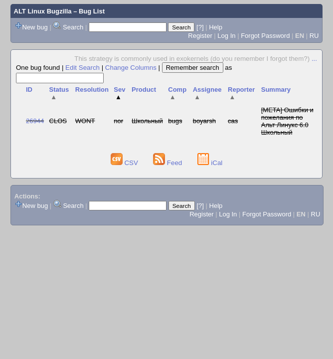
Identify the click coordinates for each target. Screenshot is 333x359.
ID (29, 89)
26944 (35, 121)
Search (73, 27)
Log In (226, 35)
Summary (276, 89)
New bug (35, 27)
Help (215, 27)
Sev (119, 93)
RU (314, 35)
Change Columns (131, 67)
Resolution (92, 89)
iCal (210, 163)
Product (144, 89)
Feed (168, 163)
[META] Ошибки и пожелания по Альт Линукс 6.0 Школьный (287, 121)
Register (200, 35)
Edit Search (82, 67)
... (314, 58)
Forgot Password (265, 35)
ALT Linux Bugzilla (43, 11)
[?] (199, 27)
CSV (125, 163)
